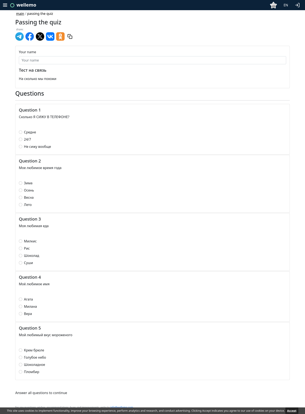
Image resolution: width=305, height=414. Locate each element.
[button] (298, 4)
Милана (30, 306)
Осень (29, 190)
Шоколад (31, 255)
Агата (28, 299)
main (20, 13)
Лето (28, 204)
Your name (27, 52)
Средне (30, 132)
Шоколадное (34, 364)
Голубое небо (35, 357)
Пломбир (31, 371)
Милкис (30, 241)
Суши (28, 262)
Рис (27, 248)
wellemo (26, 4)
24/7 (27, 139)
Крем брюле (34, 350)
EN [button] (286, 5)
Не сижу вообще (37, 146)
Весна (29, 197)
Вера (28, 313)
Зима (28, 183)
